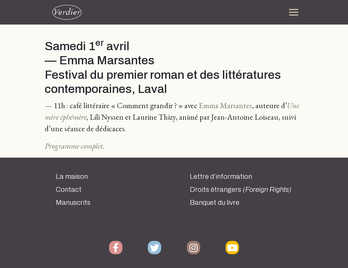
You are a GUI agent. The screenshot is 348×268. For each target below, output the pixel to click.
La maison (72, 176)
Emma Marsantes (225, 105)
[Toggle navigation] (294, 12)
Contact (69, 189)
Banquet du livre (214, 202)
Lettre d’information (221, 176)
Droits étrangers (240, 189)
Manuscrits (73, 202)
